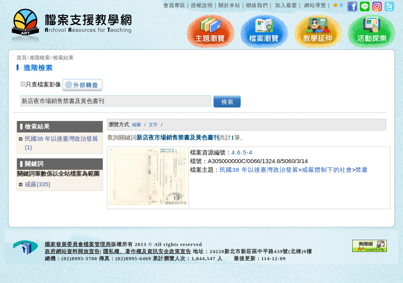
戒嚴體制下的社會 (327, 169)
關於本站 (229, 5)
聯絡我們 (257, 5)
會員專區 (174, 5)
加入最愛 (286, 5)
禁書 (361, 169)
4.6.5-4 (242, 152)
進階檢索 (40, 58)
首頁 (22, 58)
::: (161, 1)
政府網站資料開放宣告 (72, 251)
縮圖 (136, 124)
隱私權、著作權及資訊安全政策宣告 (147, 251)
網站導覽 (315, 5)
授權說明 (202, 5)
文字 (153, 124)
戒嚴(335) (37, 184)
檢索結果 (63, 58)
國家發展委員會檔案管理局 (78, 244)
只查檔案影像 (43, 84)
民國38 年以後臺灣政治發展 (259, 169)
